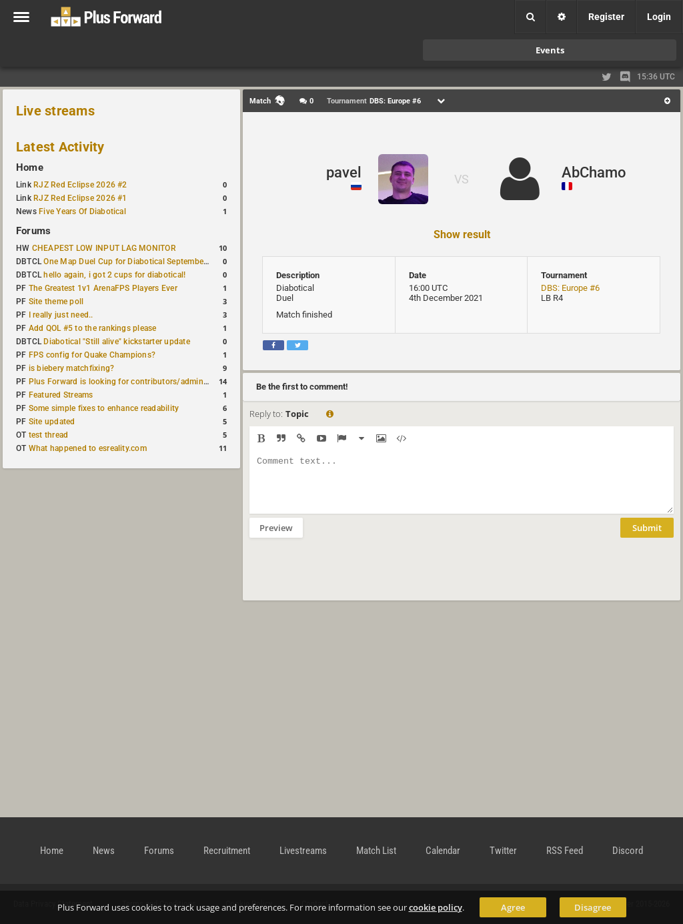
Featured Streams (61, 395)
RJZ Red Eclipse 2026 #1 (80, 198)
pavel (344, 172)
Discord (627, 851)
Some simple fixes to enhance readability (104, 408)
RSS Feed (564, 851)
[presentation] (350, 578)
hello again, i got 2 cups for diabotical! (114, 275)
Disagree (592, 907)
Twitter (503, 851)
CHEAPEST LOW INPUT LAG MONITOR (104, 248)
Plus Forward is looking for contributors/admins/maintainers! (142, 381)
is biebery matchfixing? (72, 368)
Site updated (52, 421)
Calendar (443, 851)
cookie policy (435, 907)
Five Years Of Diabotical (82, 211)
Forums (33, 231)
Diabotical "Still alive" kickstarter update (116, 341)
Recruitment (226, 851)
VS (461, 179)
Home (29, 167)
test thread (49, 435)
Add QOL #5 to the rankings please (93, 328)
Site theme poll (56, 301)
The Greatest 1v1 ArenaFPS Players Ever (103, 288)
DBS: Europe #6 (570, 288)
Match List (376, 851)
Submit (647, 538)
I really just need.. (61, 315)
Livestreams (303, 851)
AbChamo (594, 172)
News (104, 851)
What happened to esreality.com (88, 448)
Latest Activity (60, 147)
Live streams (55, 111)
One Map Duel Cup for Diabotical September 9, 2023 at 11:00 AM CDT (173, 261)
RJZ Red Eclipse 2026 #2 (80, 184)
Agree (513, 907)
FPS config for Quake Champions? (92, 355)
